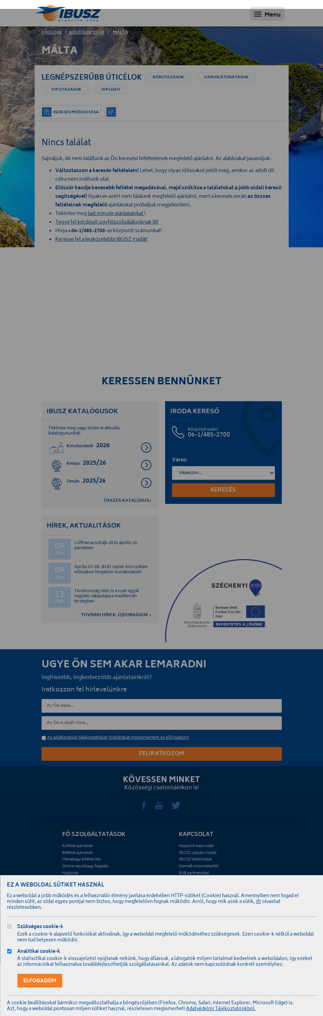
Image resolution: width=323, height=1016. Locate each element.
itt (258, 902)
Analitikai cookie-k (38, 952)
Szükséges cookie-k (40, 927)
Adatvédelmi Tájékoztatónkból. (221, 1009)
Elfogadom (39, 981)
